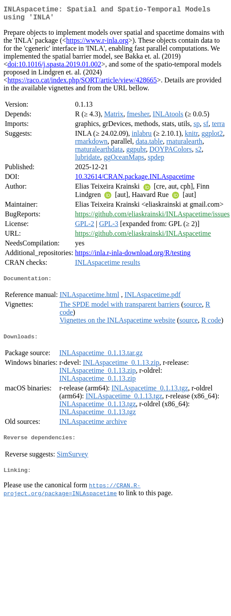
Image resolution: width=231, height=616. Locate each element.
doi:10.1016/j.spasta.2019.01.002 (54, 67)
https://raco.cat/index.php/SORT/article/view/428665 (82, 83)
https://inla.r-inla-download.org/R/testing (133, 256)
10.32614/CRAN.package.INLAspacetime (134, 180)
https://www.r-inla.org (97, 44)
